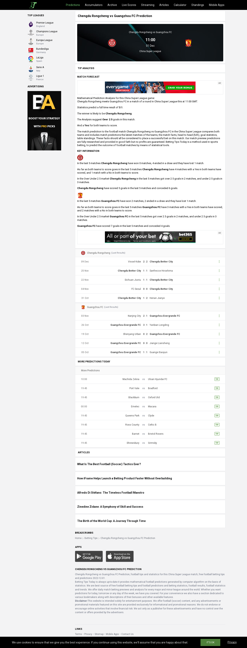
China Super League (150, 51)
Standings (197, 5)
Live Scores (129, 5)
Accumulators (94, 5)
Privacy (88, 634)
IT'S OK (210, 642)
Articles (164, 5)
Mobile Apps (216, 5)
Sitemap (99, 634)
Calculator (180, 5)
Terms (78, 634)
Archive (112, 5)
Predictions (73, 5)
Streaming (147, 5)
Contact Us (127, 634)
